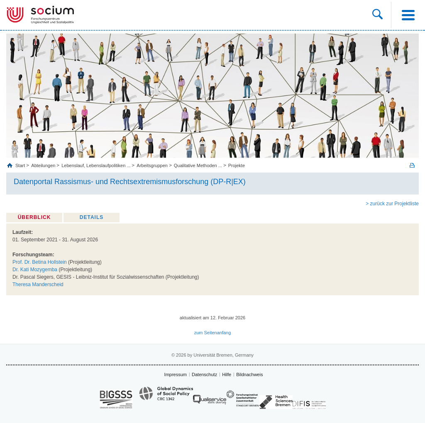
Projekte (236, 165)
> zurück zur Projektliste (392, 204)
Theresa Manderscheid (38, 284)
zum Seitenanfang (212, 332)
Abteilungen (43, 165)
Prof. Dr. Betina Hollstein (39, 262)
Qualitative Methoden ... (198, 165)
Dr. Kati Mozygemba (34, 269)
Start (20, 165)
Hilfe (226, 374)
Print (412, 165)
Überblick (34, 217)
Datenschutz (204, 374)
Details (91, 217)
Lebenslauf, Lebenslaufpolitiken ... (95, 165)
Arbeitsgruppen (152, 165)
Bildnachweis (249, 374)
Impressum (175, 374)
